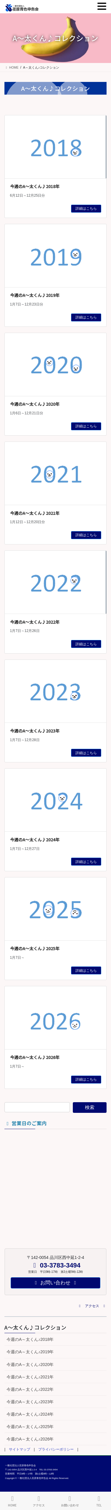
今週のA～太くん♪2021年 (34, 513)
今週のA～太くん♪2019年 (34, 295)
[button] (92, 1306)
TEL (99, 1501)
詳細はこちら (86, 208)
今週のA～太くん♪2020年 (34, 404)
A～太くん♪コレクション (35, 1327)
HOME (12, 1501)
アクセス (39, 1501)
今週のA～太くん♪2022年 (34, 622)
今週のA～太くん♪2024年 (34, 840)
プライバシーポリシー (56, 1449)
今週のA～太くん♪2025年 (34, 948)
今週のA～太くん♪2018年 (34, 186)
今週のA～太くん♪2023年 (34, 731)
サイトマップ (19, 1449)
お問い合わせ (70, 1501)
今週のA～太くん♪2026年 (34, 1057)
